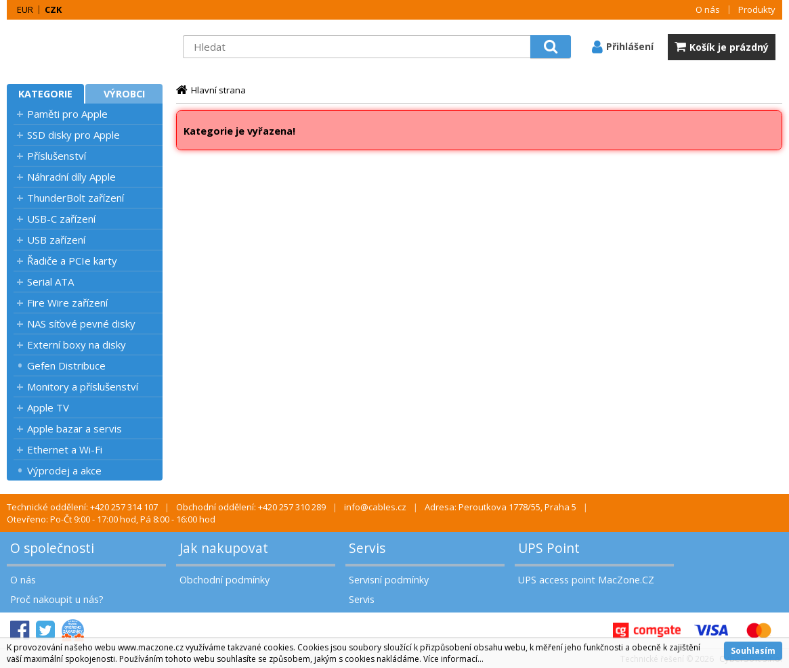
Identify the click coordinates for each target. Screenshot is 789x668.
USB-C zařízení (61, 218)
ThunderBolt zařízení (75, 197)
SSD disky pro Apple (73, 134)
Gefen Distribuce (66, 365)
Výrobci (124, 93)
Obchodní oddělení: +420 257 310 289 (251, 507)
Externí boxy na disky (76, 344)
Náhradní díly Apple (71, 176)
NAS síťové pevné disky (81, 323)
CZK (53, 9)
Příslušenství (56, 155)
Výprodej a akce (64, 470)
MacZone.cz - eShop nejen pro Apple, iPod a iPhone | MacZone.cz (91, 46)
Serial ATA (50, 281)
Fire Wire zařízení (67, 302)
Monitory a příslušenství (82, 386)
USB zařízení (56, 239)
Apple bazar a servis (74, 428)
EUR (25, 9)
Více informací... (453, 659)
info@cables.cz (375, 507)
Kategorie (45, 93)
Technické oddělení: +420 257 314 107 (82, 507)
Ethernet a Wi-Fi (64, 449)
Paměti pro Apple (67, 113)
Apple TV (48, 407)
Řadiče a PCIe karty (72, 260)
